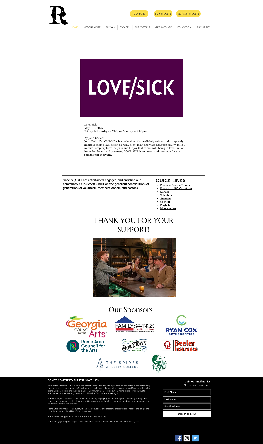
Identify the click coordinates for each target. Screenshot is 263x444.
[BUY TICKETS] (163, 13)
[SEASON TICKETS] (188, 13)
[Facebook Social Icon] (178, 438)
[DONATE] (139, 13)
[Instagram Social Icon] (187, 438)
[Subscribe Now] (187, 414)
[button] (110, 27)
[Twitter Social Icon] (195, 438)
